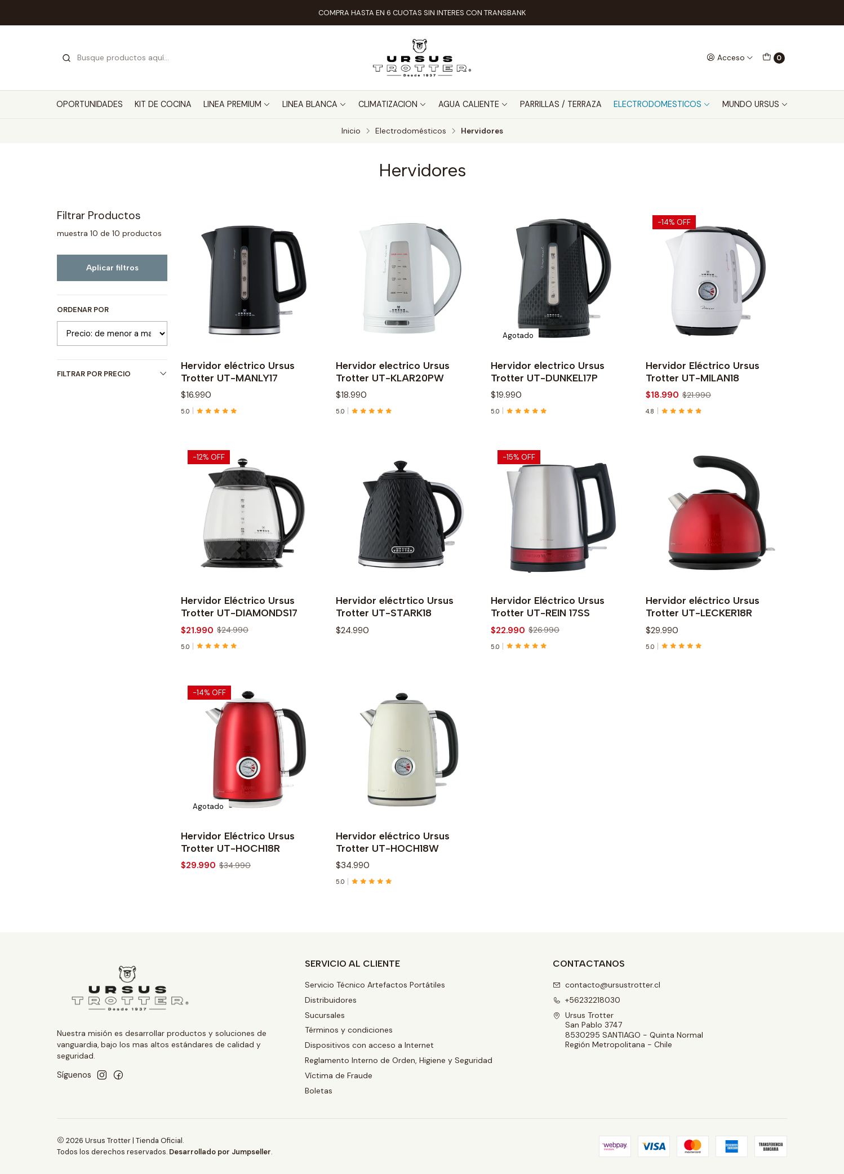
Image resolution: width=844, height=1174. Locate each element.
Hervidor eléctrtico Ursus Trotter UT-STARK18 (395, 618)
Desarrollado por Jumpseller (220, 1152)
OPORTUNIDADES (89, 104)
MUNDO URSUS (755, 104)
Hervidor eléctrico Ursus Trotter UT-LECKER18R (702, 618)
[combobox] (119, 58)
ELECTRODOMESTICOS (662, 104)
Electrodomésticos (410, 131)
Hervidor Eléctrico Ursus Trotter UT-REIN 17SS (548, 618)
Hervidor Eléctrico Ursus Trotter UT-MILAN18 (702, 371)
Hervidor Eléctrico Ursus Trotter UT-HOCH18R (238, 853)
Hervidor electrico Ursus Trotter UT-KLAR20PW (393, 371)
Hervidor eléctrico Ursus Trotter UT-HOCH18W (393, 853)
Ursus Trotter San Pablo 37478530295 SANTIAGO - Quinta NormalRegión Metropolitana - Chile (628, 1030)
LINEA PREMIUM (236, 104)
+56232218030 (586, 1000)
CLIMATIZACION (392, 104)
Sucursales (325, 1015)
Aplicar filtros (112, 268)
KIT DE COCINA (163, 104)
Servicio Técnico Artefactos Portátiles (375, 985)
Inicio (351, 131)
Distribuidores (331, 1000)
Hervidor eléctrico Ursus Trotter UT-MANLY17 (238, 371)
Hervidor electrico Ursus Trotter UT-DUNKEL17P (548, 371)
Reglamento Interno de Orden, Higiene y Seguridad (398, 1060)
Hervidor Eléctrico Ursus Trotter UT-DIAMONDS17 (239, 618)
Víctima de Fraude (338, 1075)
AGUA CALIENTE (473, 104)
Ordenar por (83, 309)
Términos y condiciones (349, 1030)
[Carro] (773, 58)
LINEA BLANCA (314, 104)
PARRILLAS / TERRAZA (561, 104)
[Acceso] (730, 57)
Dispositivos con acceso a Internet (369, 1045)
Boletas (318, 1091)
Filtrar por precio (112, 374)
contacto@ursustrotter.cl (606, 985)
